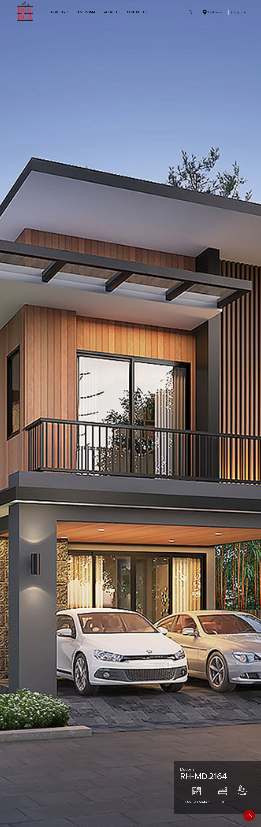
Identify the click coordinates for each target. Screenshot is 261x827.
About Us (112, 12)
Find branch (216, 12)
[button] (190, 12)
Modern (187, 769)
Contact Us (137, 12)
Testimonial (86, 12)
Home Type (60, 12)
